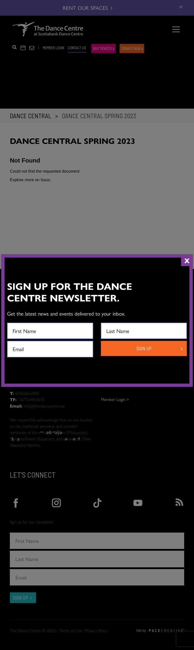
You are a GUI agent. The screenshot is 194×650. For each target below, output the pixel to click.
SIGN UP (144, 348)
